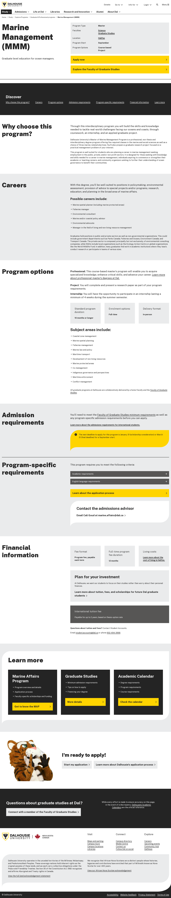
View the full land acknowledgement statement (29, 876)
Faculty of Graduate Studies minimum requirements (126, 414)
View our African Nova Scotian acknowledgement (109, 870)
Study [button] (5, 12)
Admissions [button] (21, 12)
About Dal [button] (113, 12)
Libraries (55, 12)
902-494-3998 (113, 633)
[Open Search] (157, 5)
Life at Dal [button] (38, 12)
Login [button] (146, 5)
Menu (165, 5)
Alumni (100, 12)
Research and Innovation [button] (77, 12)
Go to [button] (117, 5)
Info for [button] (131, 5)
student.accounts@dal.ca (87, 633)
